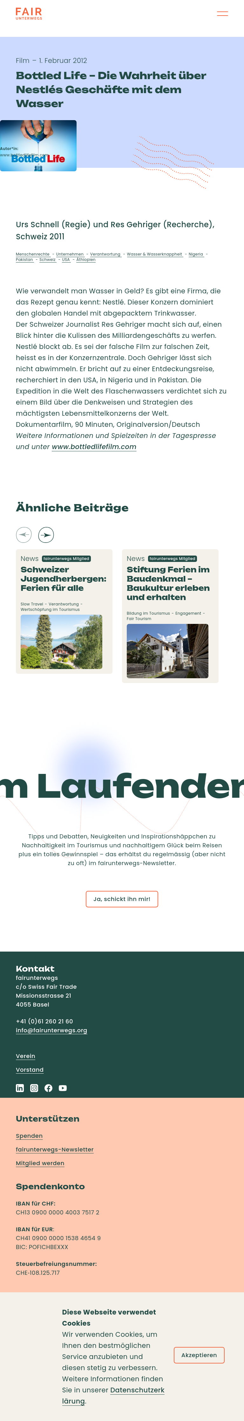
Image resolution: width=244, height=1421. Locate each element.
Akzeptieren (199, 1355)
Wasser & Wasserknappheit (155, 254)
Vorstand (30, 1070)
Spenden (29, 1136)
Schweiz (48, 259)
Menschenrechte (33, 254)
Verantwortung (106, 254)
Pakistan (25, 259)
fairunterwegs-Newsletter (55, 1149)
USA (66, 259)
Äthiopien (85, 259)
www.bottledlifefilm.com (94, 446)
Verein (25, 1056)
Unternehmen (70, 254)
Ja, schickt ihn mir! (122, 899)
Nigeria (196, 254)
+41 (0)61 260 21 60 (44, 1021)
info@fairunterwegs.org (51, 1030)
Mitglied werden (40, 1163)
